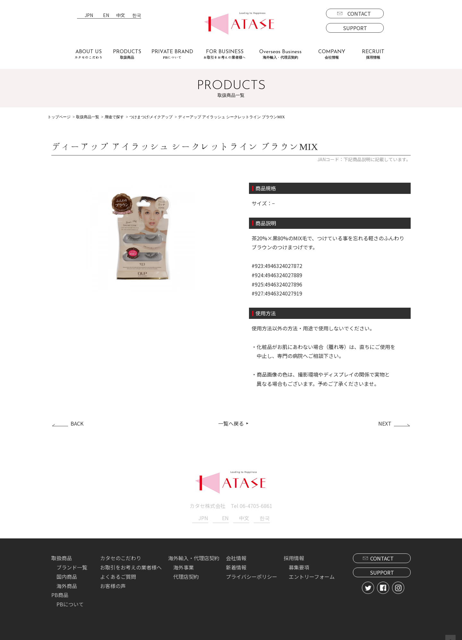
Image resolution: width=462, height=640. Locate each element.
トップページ (59, 117)
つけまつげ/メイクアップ (151, 117)
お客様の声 (113, 585)
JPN (89, 15)
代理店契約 (186, 576)
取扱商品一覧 (87, 117)
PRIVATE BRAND (172, 54)
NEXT (384, 423)
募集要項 (299, 566)
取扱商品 (61, 557)
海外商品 (66, 585)
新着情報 (236, 566)
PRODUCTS (127, 54)
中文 (120, 15)
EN (106, 15)
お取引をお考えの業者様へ (131, 566)
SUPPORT (355, 28)
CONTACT (359, 13)
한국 (136, 15)
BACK (77, 423)
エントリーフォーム (312, 576)
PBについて (70, 603)
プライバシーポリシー (251, 576)
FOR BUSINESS (224, 54)
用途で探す (114, 117)
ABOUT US (88, 54)
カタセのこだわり (120, 557)
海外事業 (183, 566)
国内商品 (66, 576)
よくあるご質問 (118, 576)
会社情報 (236, 557)
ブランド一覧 (71, 566)
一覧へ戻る (231, 423)
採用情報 (294, 557)
